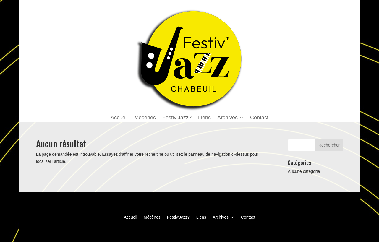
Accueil (119, 118)
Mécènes (145, 118)
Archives (227, 118)
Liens (204, 118)
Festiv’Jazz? (177, 118)
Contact (259, 118)
